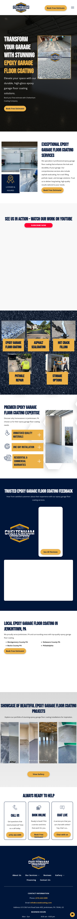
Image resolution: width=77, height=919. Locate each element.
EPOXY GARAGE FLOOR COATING (13, 345)
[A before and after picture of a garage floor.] (54, 57)
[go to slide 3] (32, 760)
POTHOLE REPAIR (19, 378)
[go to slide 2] (31, 760)
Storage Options (57, 378)
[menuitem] (17, 875)
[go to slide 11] (45, 760)
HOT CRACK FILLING (63, 345)
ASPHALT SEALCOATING (38, 345)
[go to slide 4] (34, 760)
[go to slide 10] (44, 760)
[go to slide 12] (47, 760)
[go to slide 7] (39, 760)
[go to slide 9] (42, 760)
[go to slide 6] (37, 760)
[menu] (72, 7)
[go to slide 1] (29, 760)
